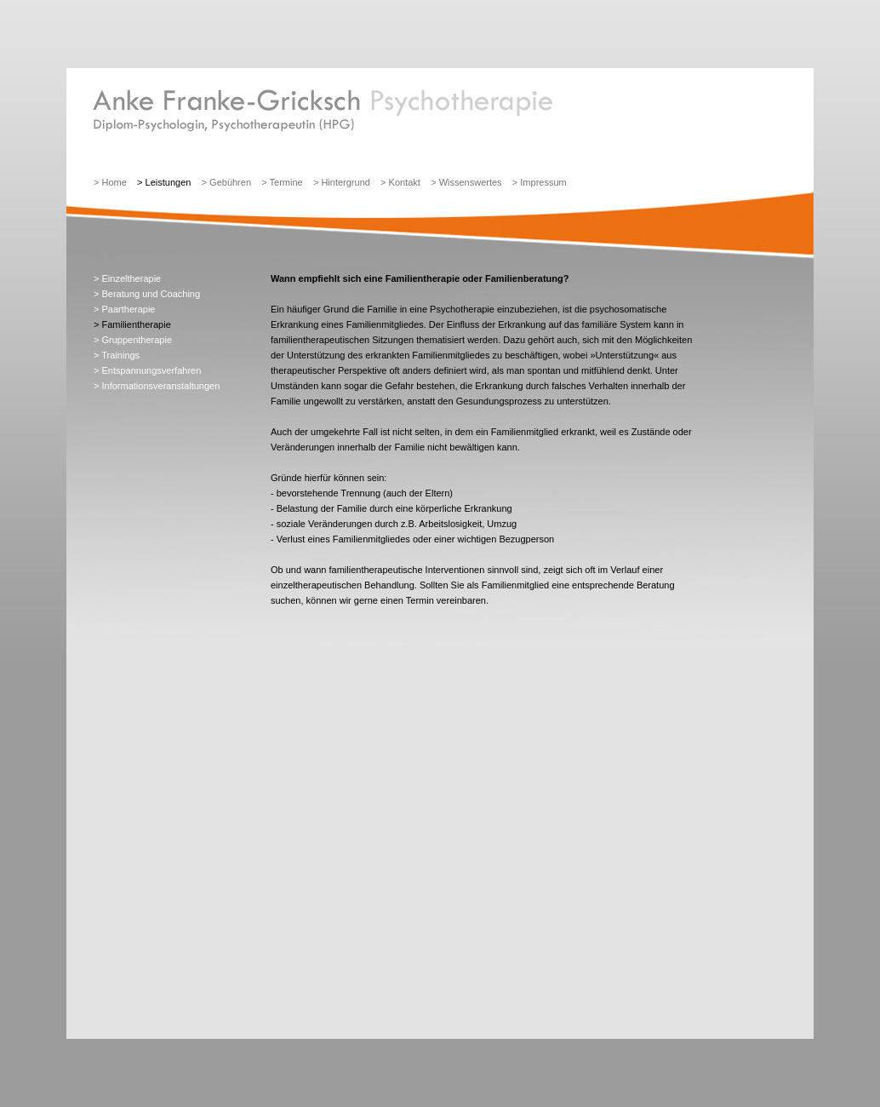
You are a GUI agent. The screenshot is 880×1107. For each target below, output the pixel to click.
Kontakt (404, 182)
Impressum (543, 182)
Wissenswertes (470, 182)
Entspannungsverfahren (151, 370)
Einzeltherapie (131, 278)
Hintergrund (345, 182)
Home (113, 182)
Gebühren (230, 182)
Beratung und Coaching (150, 294)
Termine (286, 182)
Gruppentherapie (136, 340)
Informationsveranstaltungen (160, 386)
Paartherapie (128, 309)
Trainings (120, 355)
